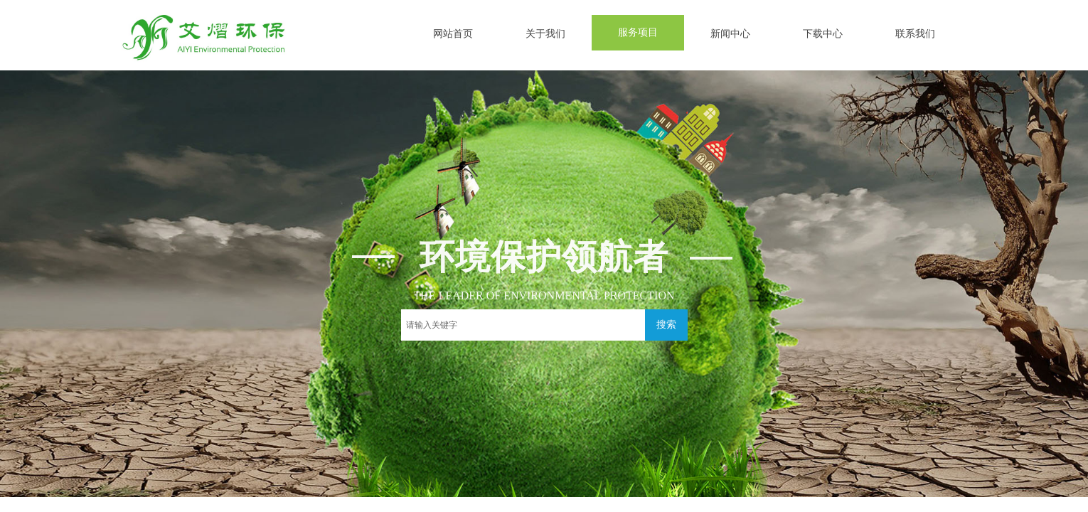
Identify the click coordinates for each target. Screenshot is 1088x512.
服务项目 (638, 32)
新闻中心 (730, 33)
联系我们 (915, 33)
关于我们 (545, 33)
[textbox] (523, 325)
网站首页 (453, 33)
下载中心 (823, 33)
